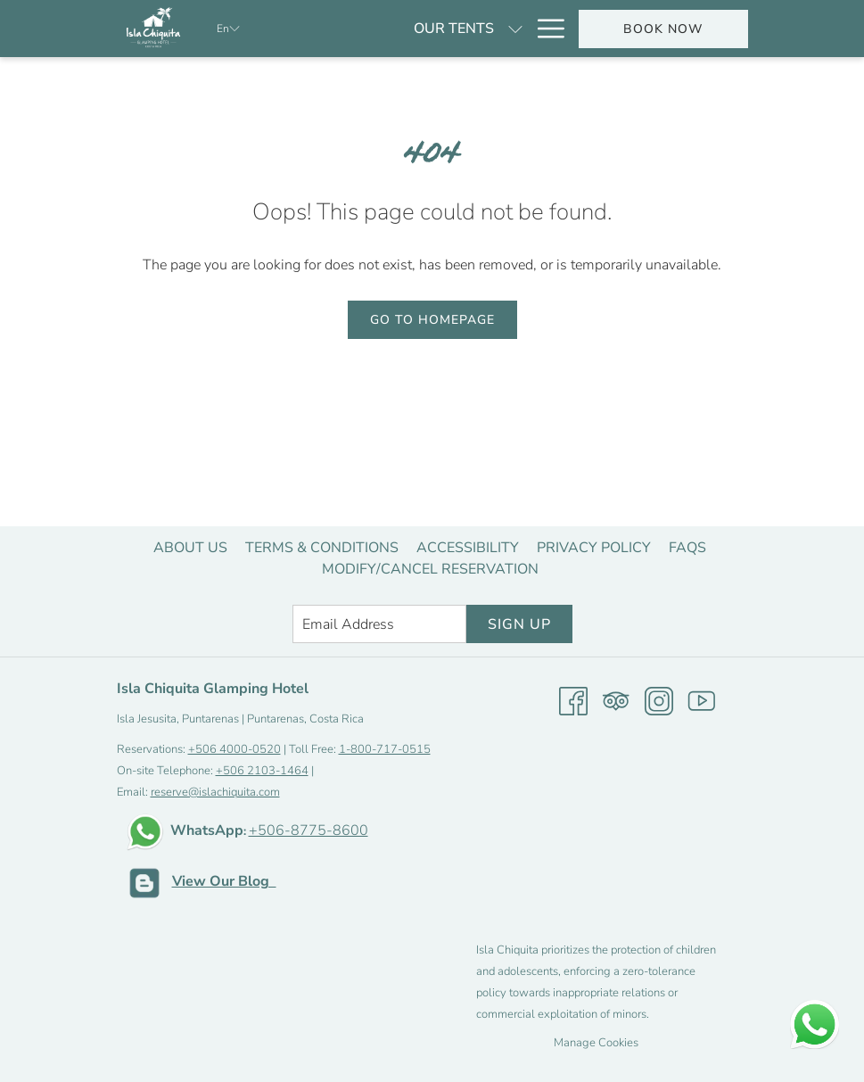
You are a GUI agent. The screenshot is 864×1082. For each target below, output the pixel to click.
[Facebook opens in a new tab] (573, 700)
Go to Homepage (432, 319)
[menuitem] (190, 547)
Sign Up (519, 624)
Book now (663, 29)
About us (190, 548)
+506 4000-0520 (234, 749)
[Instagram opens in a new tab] (659, 700)
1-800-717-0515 (385, 749)
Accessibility (467, 548)
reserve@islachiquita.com (215, 792)
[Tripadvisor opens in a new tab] (616, 700)
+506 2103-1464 (262, 771)
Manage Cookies (596, 1043)
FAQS (687, 548)
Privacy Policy (594, 548)
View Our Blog (224, 881)
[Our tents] (362, 28)
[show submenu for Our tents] (423, 28)
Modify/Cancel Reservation (430, 569)
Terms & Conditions (322, 548)
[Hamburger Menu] (544, 28)
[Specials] (478, 28)
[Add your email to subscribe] (379, 624)
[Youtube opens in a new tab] (701, 700)
